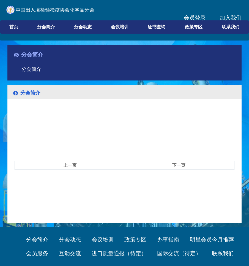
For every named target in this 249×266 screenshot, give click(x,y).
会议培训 (119, 27)
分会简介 (46, 27)
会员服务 (37, 253)
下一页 (178, 165)
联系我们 (230, 27)
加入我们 (231, 18)
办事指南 (173, 240)
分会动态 (83, 27)
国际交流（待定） (179, 253)
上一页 (70, 165)
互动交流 (70, 253)
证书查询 (156, 27)
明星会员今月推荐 (212, 240)
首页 (13, 27)
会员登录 (195, 18)
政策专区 (194, 27)
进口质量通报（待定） (119, 253)
